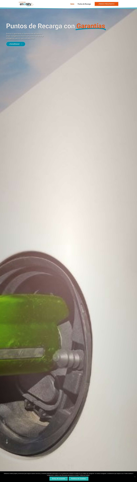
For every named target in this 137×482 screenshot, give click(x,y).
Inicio (72, 4)
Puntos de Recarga (84, 4)
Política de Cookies (78, 478)
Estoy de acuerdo (58, 478)
